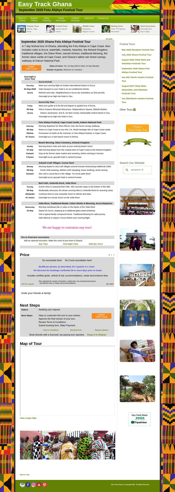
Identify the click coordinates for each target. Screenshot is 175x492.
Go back (109, 39)
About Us (89, 18)
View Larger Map (28, 418)
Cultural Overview (75, 19)
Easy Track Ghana (45, 4)
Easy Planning (47, 19)
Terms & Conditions (51, 330)
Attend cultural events (57, 29)
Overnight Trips (70, 244)
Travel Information (61, 19)
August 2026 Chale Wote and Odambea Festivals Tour (136, 62)
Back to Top (24, 475)
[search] (137, 170)
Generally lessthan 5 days (143, 29)
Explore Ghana (34, 19)
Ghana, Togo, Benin (28, 29)
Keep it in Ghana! (96, 334)
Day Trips (43, 244)
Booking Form (75, 330)
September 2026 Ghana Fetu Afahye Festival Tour (136, 70)
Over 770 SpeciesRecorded (113, 29)
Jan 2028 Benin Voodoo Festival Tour (137, 100)
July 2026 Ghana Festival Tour (137, 55)
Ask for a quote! (27, 284)
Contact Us (103, 18)
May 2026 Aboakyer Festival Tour (138, 50)
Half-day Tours (96, 244)
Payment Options (101, 330)
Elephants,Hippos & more (83, 29)
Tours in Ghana (22, 19)
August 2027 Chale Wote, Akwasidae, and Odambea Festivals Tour (134, 90)
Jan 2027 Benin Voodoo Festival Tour (137, 79)
